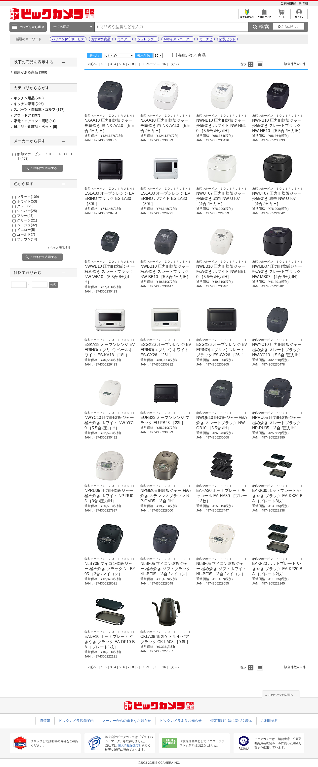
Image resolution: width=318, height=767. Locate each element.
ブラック (28, 197)
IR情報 (303, 3)
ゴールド (26, 234)
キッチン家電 (29, 104)
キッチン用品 (29, 98)
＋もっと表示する (59, 247)
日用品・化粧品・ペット (35, 127)
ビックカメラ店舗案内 (76, 721)
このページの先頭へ (280, 694)
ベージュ (27, 225)
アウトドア (27, 115)
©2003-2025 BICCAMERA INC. (159, 763)
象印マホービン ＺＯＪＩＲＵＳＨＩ (109, 115)
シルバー (27, 211)
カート (282, 15)
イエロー (26, 230)
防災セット (227, 39)
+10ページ (148, 64)
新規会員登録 (247, 15)
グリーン (27, 220)
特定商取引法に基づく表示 (231, 721)
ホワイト (27, 201)
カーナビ (205, 39)
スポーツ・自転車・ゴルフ (39, 109)
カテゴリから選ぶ (32, 27)
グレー (25, 206)
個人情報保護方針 (130, 745)
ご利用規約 (288, 3)
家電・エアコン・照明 (35, 121)
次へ (173, 64)
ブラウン (27, 239)
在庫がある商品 (30, 72)
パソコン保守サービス (68, 39)
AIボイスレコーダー (178, 39)
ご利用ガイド (264, 15)
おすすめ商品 (101, 39)
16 (164, 64)
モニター (124, 39)
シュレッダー (147, 39)
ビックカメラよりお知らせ (181, 721)
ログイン (299, 15)
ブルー (25, 216)
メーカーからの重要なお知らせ (126, 721)
